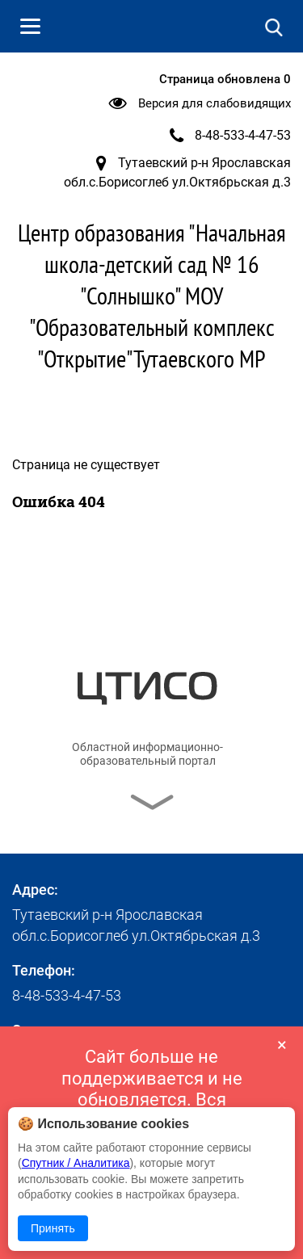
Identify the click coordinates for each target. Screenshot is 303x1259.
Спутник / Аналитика (76, 1162)
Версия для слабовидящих (214, 103)
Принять (53, 1228)
